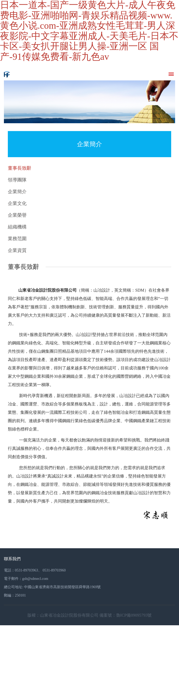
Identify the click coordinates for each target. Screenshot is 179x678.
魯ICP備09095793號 (134, 615)
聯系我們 (12, 559)
